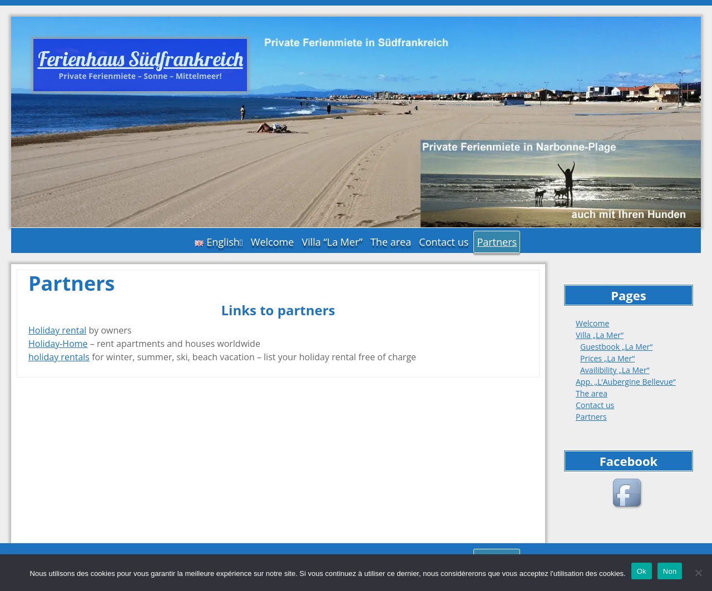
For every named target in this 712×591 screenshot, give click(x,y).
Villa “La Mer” (331, 242)
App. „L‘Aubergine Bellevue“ (626, 381)
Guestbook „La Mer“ (616, 346)
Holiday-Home (58, 343)
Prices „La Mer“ (607, 358)
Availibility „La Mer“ (615, 370)
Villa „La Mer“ (600, 335)
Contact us (443, 242)
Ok (641, 571)
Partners (497, 242)
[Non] (698, 572)
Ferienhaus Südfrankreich (140, 58)
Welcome (272, 242)
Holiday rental (57, 330)
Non (670, 571)
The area (390, 242)
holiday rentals (59, 357)
